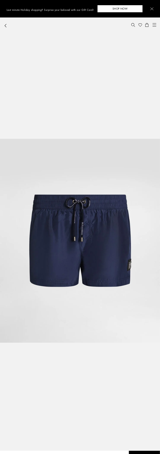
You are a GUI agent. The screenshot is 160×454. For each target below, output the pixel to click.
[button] (152, 9)
